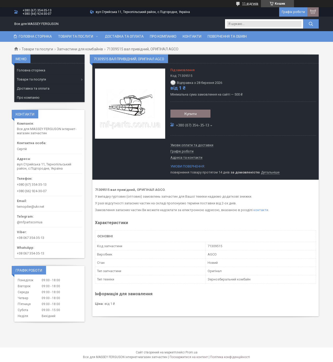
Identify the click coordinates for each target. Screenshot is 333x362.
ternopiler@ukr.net (30, 207)
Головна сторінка (35, 36)
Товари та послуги (75, 36)
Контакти (192, 36)
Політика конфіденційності (230, 357)
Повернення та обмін (227, 36)
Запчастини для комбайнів (80, 49)
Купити (190, 113)
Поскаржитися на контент (189, 357)
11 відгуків (250, 3)
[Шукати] (311, 24)
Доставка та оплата (124, 36)
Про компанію (163, 36)
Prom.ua (191, 352)
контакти (260, 210)
